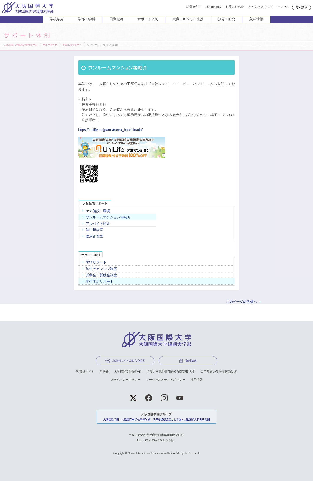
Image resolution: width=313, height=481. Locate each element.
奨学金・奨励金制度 (101, 275)
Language (212, 6)
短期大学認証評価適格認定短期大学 (171, 371)
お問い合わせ (235, 6)
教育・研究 (226, 19)
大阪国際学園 (111, 419)
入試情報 (256, 19)
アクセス (283, 6)
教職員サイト (85, 371)
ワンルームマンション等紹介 (108, 217)
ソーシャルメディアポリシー (165, 379)
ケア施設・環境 (98, 211)
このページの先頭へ (241, 301)
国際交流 (116, 19)
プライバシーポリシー (125, 379)
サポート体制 (147, 19)
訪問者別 (192, 6)
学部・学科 (86, 19)
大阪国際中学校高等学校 (136, 419)
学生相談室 (94, 230)
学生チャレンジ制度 (101, 269)
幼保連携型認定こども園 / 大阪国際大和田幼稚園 (181, 419)
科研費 (104, 371)
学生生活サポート (72, 44)
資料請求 (301, 7)
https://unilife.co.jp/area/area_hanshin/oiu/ (110, 130)
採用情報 (197, 379)
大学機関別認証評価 (127, 371)
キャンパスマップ (260, 6)
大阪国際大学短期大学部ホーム (20, 44)
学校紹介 (57, 19)
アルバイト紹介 (98, 223)
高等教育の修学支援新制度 (219, 371)
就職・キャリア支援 (188, 19)
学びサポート (96, 262)
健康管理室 (94, 236)
